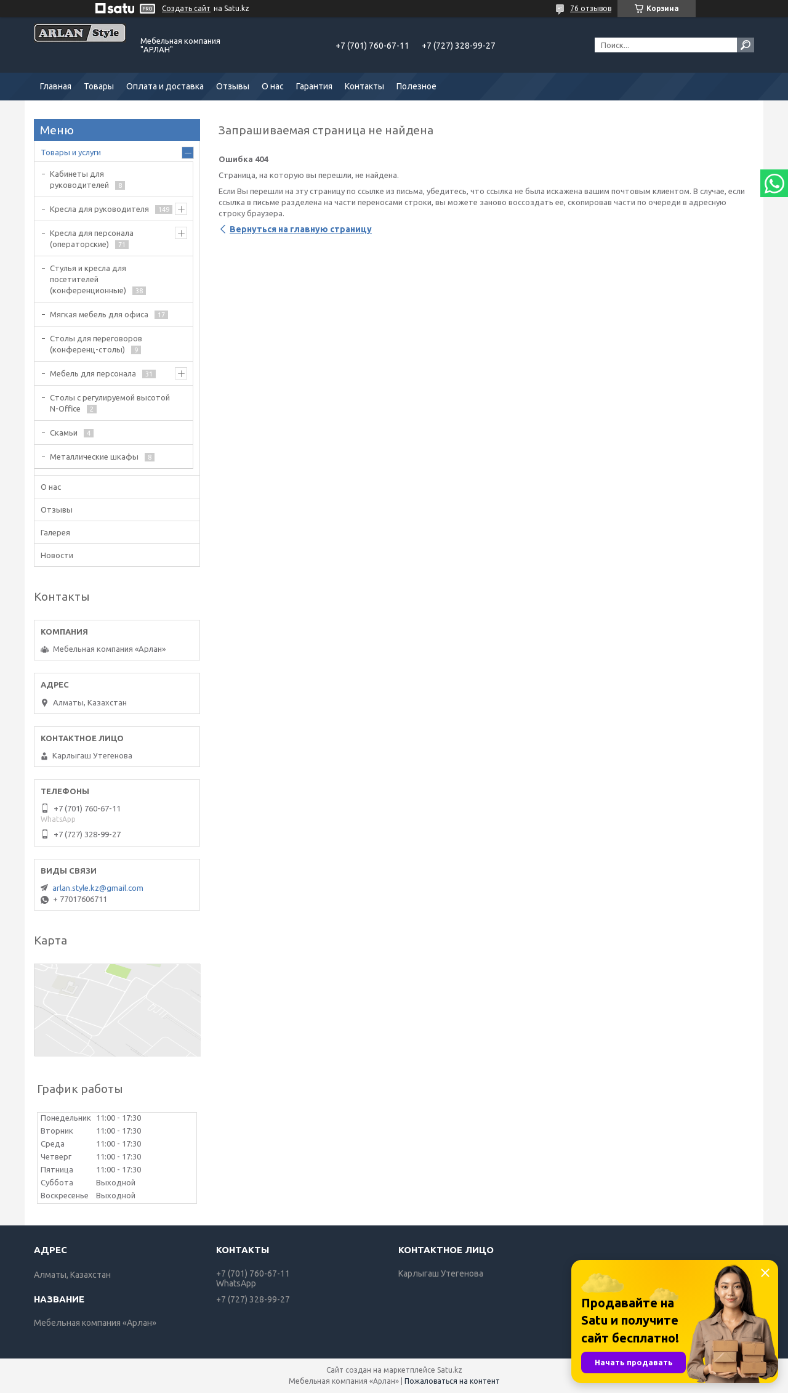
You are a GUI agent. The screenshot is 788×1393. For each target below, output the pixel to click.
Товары (99, 86)
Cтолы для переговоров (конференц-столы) (96, 344)
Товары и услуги (71, 152)
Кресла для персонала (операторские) (92, 238)
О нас (273, 86)
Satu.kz (449, 1370)
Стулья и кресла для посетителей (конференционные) (88, 279)
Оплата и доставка (165, 86)
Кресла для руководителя (99, 209)
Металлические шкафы (94, 456)
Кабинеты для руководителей (79, 179)
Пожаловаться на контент (452, 1381)
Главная (55, 86)
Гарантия (314, 86)
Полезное (416, 86)
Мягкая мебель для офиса (99, 314)
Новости (57, 555)
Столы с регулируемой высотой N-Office (110, 403)
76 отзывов (590, 8)
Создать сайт (186, 8)
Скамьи (64, 432)
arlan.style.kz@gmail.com (97, 887)
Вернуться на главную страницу (301, 229)
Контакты (364, 86)
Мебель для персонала (93, 373)
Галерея (55, 532)
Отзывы (232, 86)
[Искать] (745, 45)
